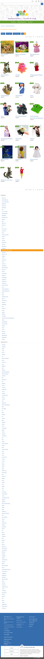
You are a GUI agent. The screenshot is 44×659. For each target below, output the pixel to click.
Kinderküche (4, 265)
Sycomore (3, 584)
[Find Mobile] (21, 4)
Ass (2, 356)
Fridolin (3, 424)
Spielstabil (4, 577)
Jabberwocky (5, 159)
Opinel (3, 532)
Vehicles (3, 236)
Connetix (3, 387)
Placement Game (5, 285)
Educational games (5, 288)
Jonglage (3, 256)
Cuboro (3, 397)
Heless (3, 453)
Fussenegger (4, 428)
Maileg (3, 505)
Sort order (8, 33)
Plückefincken (4, 548)
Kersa (3, 474)
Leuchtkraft (4, 491)
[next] (42, 37)
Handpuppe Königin (7, 138)
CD (2, 227)
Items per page (16, 33)
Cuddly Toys (4, 283)
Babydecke (4, 203)
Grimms (3, 445)
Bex (2, 377)
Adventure (4, 197)
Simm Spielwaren (5, 565)
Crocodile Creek (5, 395)
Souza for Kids (4, 571)
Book (3, 221)
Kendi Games (4, 472)
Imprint (21, 655)
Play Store (4, 263)
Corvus (3, 391)
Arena (3, 350)
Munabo (3, 524)
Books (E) (3, 219)
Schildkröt (4, 555)
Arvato (3, 352)
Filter (3, 33)
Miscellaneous (4, 335)
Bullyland (3, 383)
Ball (2, 209)
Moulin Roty (4, 522)
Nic (2, 530)
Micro (3, 515)
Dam (3, 400)
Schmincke (4, 316)
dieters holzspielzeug (6, 404)
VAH (2, 598)
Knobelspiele (4, 277)
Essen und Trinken (5, 234)
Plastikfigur (4, 304)
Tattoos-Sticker (4, 323)
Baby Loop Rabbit (21, 54)
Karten (3, 258)
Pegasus (3, 540)
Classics (3, 271)
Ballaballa (3, 366)
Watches (3, 331)
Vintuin (3, 602)
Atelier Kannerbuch (5, 358)
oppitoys (3, 534)
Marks (3, 509)
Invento (3, 461)
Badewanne (4, 207)
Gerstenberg (4, 435)
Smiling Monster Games (6, 569)
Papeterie (3, 302)
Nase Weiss (4, 526)
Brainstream (4, 379)
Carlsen (3, 385)
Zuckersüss (4, 608)
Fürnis (3, 426)
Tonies (3, 329)
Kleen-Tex (3, 476)
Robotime (3, 552)
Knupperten (4, 279)
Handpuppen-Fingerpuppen (7, 250)
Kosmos (3, 482)
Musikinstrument (5, 296)
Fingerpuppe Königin (36, 75)
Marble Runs (4, 281)
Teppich (3, 325)
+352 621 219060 (9, 632)
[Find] (42, 4)
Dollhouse (4, 308)
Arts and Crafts (4, 211)
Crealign (3, 393)
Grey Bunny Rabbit (21, 116)
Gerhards (3, 433)
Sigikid (3, 563)
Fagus (3, 420)
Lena (3, 490)
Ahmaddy (3, 346)
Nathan (3, 528)
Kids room (4, 269)
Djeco (3, 406)
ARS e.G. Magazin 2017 (33, 620)
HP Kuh (32, 138)
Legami (3, 486)
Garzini (3, 431)
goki (2, 437)
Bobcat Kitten (5, 75)
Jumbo (3, 466)
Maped (3, 507)
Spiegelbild (4, 573)
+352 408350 (7, 630)
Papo (3, 538)
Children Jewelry (5, 267)
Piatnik (3, 544)
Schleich (3, 557)
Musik (3, 294)
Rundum (3, 553)
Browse (13, 22)
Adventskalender (5, 199)
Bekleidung (4, 215)
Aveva (3, 364)
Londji (3, 495)
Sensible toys (31, 622)
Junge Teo (18, 159)
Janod (3, 462)
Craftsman (4, 252)
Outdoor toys (4, 300)
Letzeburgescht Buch (5, 290)
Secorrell (3, 561)
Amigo (3, 348)
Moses (3, 521)
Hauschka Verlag (5, 449)
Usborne (3, 596)
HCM (3, 451)
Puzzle (3, 310)
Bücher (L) (3, 225)
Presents (3, 244)
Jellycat (3, 464)
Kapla (3, 468)
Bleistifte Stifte (4, 217)
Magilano (3, 501)
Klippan (3, 478)
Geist (31, 95)
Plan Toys (3, 546)
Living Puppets (4, 493)
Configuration (11, 651)
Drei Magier (4, 408)
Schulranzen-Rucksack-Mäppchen (8, 318)
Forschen (3, 240)
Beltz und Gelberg (5, 373)
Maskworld (4, 511)
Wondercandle (4, 606)
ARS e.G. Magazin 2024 (33, 619)
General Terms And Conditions (7, 643)
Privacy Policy (6, 641)
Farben (3, 238)
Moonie (3, 519)
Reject (12, 654)
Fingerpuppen (5, 95)
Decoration (4, 230)
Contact (30, 22)
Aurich (3, 360)
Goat (2, 116)
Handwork (4, 248)
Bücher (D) (4, 223)
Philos (3, 542)
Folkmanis (4, 422)
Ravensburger (4, 550)
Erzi (2, 416)
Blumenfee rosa (34, 54)
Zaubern (3, 339)
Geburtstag (4, 242)
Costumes (3, 333)
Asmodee (3, 354)
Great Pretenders (5, 443)
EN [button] (32, 1)
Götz (3, 439)
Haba (3, 447)
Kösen (3, 480)
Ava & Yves (4, 362)
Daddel (18, 75)
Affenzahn (4, 344)
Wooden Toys (4, 254)
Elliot (3, 412)
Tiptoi (3, 327)
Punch (3, 261)
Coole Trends (4, 228)
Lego (3, 287)
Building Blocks (4, 213)
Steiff (3, 581)
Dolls (3, 306)
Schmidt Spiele (4, 559)
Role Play (3, 314)
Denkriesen (4, 402)
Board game (4, 246)
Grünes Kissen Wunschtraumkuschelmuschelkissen (36, 117)
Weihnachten (4, 337)
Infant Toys (4, 205)
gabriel (3, 430)
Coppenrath (4, 389)
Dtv (2, 410)
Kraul (3, 484)
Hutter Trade (4, 457)
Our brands (31, 624)
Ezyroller (3, 418)
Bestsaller (3, 375)
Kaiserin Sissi (34, 159)
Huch (3, 455)
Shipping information (8, 639)
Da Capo (3, 399)
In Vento (3, 459)
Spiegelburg (4, 575)
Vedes (3, 600)
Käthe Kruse (4, 470)
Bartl (3, 368)
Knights (3, 312)
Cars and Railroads (5, 201)
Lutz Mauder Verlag (5, 497)
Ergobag (3, 414)
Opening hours (22, 22)
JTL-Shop (38, 657)
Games (3, 319)
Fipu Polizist (19, 95)
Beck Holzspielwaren (5, 371)
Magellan (3, 499)
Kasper (18, 180)
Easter (3, 232)
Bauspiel (3, 370)
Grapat (3, 441)
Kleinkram (4, 275)
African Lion (4, 54)
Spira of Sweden (5, 579)
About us (30, 626)
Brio (2, 381)
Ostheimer (4, 536)
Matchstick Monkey (5, 513)
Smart (3, 567)
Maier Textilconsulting (6, 503)
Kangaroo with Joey (6, 180)
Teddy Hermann (5, 586)
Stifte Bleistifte (4, 321)
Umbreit (3, 594)
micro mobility (4, 517)
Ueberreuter (4, 592)
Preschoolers (4, 273)
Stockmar (3, 582)
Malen (3, 292)
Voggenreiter (4, 604)
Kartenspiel (4, 259)
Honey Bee (19, 138)
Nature (3, 298)
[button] (36, 1)
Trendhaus (4, 590)
